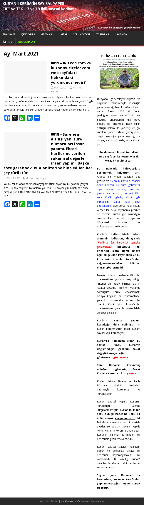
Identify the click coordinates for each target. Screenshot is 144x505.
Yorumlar (102, 34)
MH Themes (67, 501)
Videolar (46, 34)
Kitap (64, 34)
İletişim (8, 41)
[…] (89, 109)
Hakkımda (121, 34)
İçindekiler (28, 34)
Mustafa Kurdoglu (36, 178)
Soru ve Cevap (82, 34)
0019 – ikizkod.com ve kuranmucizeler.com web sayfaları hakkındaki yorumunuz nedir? (71, 73)
